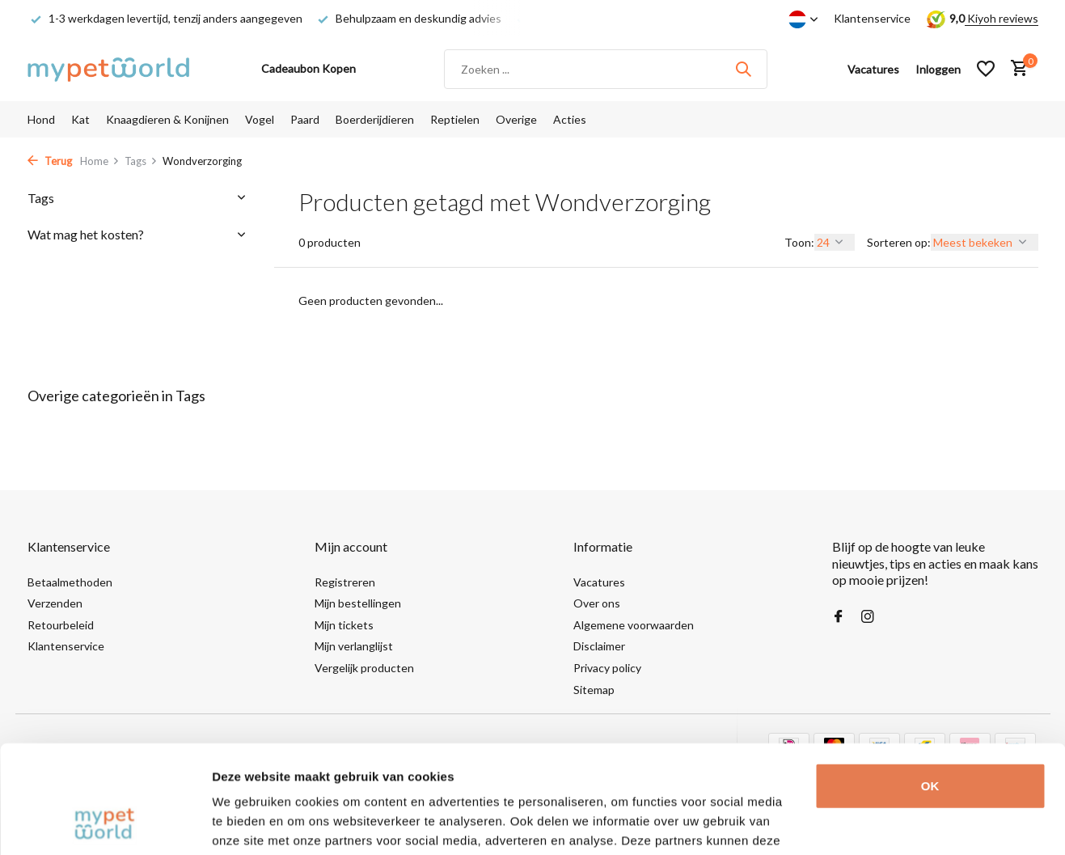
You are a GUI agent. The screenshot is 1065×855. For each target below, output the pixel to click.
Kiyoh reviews (1001, 18)
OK (930, 685)
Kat (80, 119)
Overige (516, 119)
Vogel (259, 119)
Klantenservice (872, 18)
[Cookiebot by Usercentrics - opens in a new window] (104, 823)
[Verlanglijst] (986, 69)
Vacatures (599, 582)
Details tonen (250, 823)
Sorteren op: (899, 242)
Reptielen (455, 119)
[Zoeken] (605, 69)
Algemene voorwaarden (633, 625)
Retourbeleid (60, 625)
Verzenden (54, 603)
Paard (304, 119)
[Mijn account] (938, 69)
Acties (569, 119)
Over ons (596, 603)
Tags (141, 160)
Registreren (345, 582)
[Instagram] (867, 617)
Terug (49, 160)
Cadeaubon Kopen (308, 68)
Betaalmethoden (69, 582)
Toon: (799, 242)
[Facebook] (838, 617)
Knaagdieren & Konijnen (167, 119)
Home (100, 160)
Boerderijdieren (375, 119)
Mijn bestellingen (358, 603)
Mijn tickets (344, 625)
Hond (41, 119)
